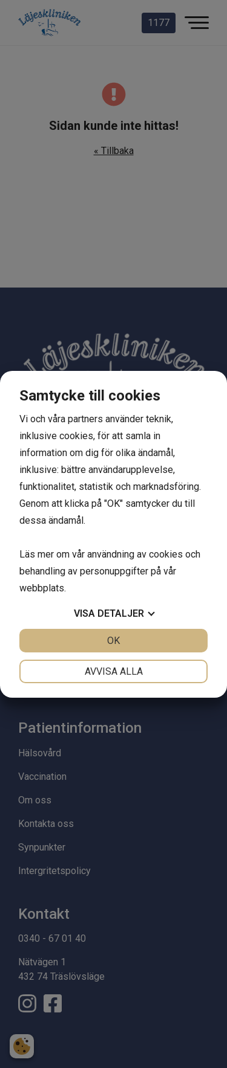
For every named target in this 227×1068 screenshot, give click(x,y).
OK (113, 640)
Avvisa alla (114, 671)
